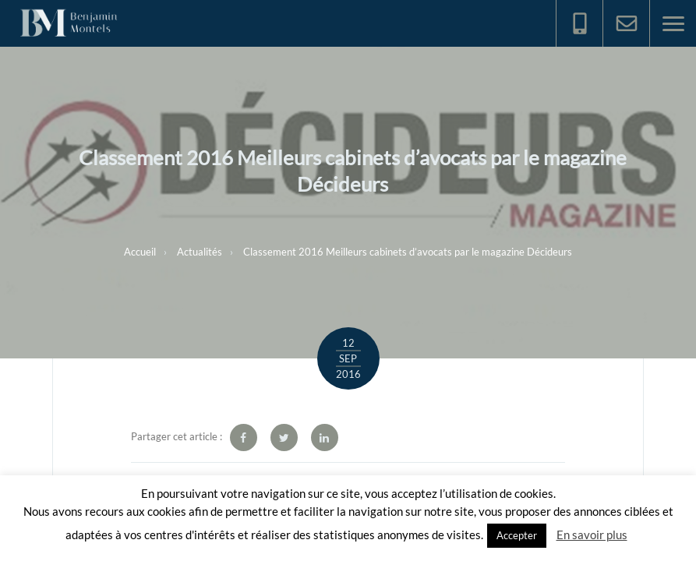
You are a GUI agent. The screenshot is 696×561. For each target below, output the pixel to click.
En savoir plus (591, 534)
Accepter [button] (516, 535)
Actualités (199, 251)
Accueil (140, 251)
